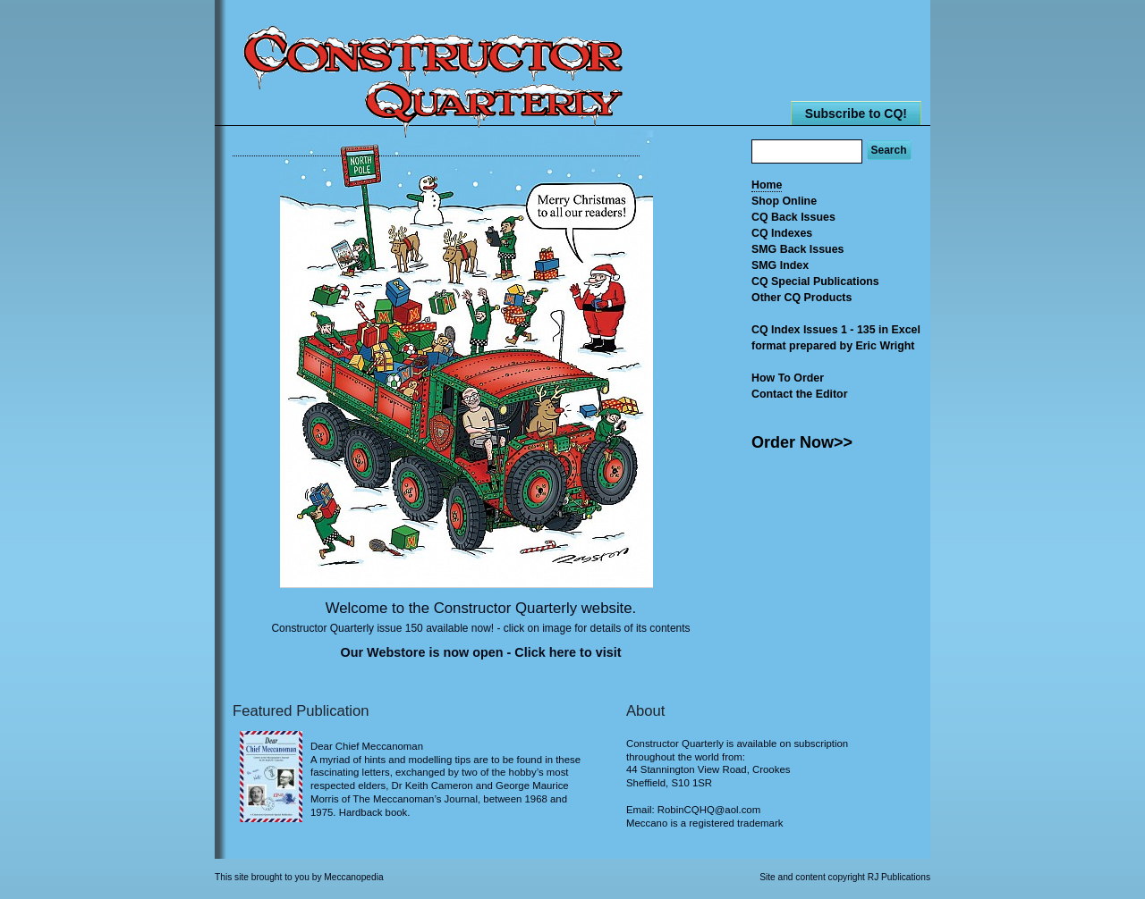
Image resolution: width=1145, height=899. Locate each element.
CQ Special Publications (815, 281)
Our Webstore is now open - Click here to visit (481, 652)
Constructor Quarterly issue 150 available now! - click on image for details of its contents (480, 628)
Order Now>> (801, 442)
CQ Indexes (781, 233)
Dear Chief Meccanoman (366, 746)
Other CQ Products (801, 297)
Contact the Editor (799, 394)
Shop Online (784, 201)
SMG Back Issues (797, 249)
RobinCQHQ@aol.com (708, 809)
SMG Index (780, 265)
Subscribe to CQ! (856, 113)
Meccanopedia (353, 877)
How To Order (787, 378)
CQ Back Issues (793, 217)
